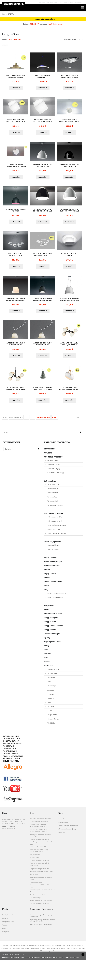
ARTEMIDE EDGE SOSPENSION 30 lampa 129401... (15, 167)
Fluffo (49, 683)
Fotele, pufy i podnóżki (52, 543)
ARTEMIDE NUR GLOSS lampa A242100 (43, 166)
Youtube (5, 927)
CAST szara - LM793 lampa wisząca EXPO (43, 390)
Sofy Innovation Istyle (54, 523)
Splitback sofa (34, 867)
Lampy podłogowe (51, 619)
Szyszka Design (53, 721)
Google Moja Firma (8, 923)
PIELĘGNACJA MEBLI (11, 763)
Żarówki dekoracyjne (52, 635)
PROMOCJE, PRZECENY (53, 459)
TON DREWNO (8, 748)
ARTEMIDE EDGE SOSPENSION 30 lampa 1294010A (69, 122)
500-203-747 (34, 24)
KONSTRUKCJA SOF (11, 743)
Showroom (61, 834)
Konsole (47, 579)
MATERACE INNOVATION (12, 745)
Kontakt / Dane (44, 2)
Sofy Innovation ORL (54, 519)
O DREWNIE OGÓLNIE (11, 760)
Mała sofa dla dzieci (36, 884)
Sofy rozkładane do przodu (56, 535)
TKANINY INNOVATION (11, 740)
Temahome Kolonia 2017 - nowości (40, 896)
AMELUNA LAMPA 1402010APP (42, 76)
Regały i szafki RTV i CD (53, 575)
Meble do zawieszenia (52, 567)
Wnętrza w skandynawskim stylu (39, 870)
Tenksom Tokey (52, 499)
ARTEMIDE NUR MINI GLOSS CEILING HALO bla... (42, 212)
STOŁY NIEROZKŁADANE (56, 595)
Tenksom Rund (52, 494)
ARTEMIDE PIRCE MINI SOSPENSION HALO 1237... (42, 256)
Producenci (48, 668)
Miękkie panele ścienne (52, 643)
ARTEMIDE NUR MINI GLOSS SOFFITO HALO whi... (69, 212)
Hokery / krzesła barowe (53, 583)
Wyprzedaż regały (53, 470)
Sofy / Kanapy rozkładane (53, 515)
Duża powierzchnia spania (56, 527)
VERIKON (51, 696)
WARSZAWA (6, 821)
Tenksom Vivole (52, 503)
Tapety (46, 647)
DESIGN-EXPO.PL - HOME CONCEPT (14, 823)
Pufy (45, 660)
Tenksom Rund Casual (55, 507)
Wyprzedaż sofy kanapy (55, 474)
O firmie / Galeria (67, 2)
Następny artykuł (43, 419)
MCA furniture (52, 675)
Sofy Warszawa (34, 859)
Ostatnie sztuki (52, 462)
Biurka (46, 611)
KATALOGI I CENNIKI (11, 738)
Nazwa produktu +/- (15, 40)
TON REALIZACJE (10, 753)
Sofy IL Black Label (54, 531)
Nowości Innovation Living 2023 (39, 841)
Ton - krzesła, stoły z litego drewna (41, 926)
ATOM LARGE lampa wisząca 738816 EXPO (16, 390)
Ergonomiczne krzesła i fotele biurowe (41, 873)
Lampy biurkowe (50, 623)
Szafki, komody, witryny (53, 563)
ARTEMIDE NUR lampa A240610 (16, 211)
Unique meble (52, 716)
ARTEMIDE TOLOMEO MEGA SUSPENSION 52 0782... (69, 301)
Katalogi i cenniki (7, 917)
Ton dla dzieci (34, 876)
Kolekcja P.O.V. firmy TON (38, 848)
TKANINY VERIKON (10, 755)
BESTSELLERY (49, 451)
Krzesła (47, 571)
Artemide (50, 692)
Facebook (5, 920)
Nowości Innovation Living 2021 (39, 865)
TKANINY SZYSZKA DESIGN (13, 758)
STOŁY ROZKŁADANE (55, 599)
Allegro (4, 930)
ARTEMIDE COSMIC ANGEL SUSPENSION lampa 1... (69, 77)
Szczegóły (16, 88)
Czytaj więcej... (75, 957)
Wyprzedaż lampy (53, 466)
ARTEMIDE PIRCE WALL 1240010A (69, 256)
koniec (54, 419)
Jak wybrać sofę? (35, 899)
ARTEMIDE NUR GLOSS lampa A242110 (69, 166)
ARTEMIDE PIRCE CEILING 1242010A (16, 256)
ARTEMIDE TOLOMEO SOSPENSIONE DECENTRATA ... (15, 346)
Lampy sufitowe (50, 631)
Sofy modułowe (50, 483)
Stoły (46, 591)
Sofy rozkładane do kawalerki (39, 823)
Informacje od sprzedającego (67, 831)
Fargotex (50, 700)
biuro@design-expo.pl (55, 24)
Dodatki (47, 664)
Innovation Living (53, 671)
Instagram (5, 933)
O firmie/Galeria (63, 824)
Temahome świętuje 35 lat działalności (41, 902)
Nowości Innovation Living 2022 (39, 862)
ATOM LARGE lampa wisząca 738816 (69, 345)
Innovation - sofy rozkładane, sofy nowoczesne (41, 917)
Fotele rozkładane (53, 547)
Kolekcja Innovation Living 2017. (39, 905)
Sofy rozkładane (35, 856)
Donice (46, 651)
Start (3, 14)
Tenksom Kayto (52, 490)
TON (49, 704)
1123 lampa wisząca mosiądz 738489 (15, 76)
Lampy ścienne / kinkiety (53, 627)
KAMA (49, 712)
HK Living (50, 708)
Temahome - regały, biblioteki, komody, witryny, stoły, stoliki (42, 922)
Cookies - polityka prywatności (68, 827)
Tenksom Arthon (53, 486)
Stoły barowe (49, 607)
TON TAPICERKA (9, 750)
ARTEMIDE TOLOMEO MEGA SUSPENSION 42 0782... (16, 301)
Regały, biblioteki (50, 559)
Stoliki (46, 587)
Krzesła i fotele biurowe (53, 615)
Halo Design (51, 688)
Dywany (47, 639)
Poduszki (47, 655)
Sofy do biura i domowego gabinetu (40, 820)
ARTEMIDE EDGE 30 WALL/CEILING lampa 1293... (42, 122)
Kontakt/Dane (62, 821)
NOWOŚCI (48, 455)
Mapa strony (78, 2)
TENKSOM (51, 725)
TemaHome (51, 679)
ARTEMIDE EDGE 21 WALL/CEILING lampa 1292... (15, 122)
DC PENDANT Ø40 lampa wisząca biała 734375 (69, 391)
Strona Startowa (55, 2)
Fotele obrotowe (53, 551)
